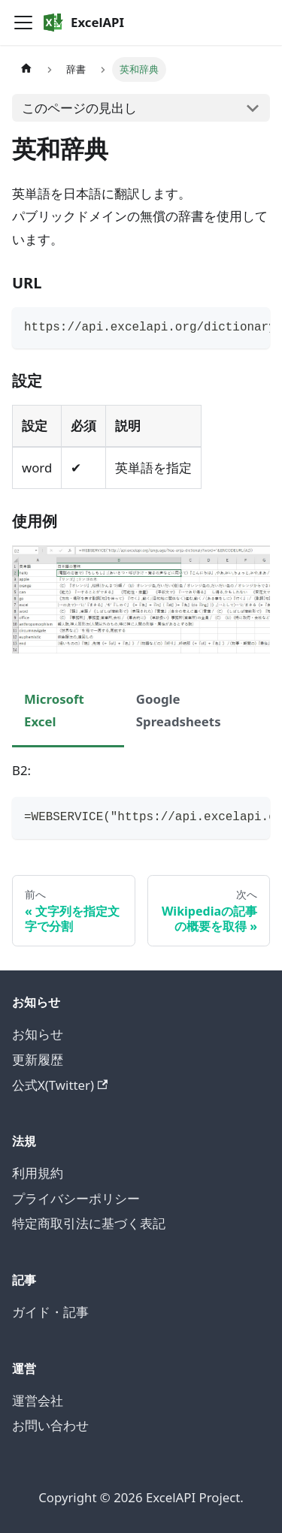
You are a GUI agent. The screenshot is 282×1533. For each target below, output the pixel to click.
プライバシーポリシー (76, 1198)
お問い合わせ (50, 1425)
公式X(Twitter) (60, 1085)
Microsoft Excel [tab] (54, 710)
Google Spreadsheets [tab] (178, 710)
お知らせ (37, 1034)
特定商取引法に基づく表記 (88, 1223)
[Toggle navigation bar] (23, 22)
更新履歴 (37, 1059)
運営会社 (37, 1400)
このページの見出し (79, 107)
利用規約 (37, 1172)
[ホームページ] (26, 69)
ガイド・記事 (50, 1311)
